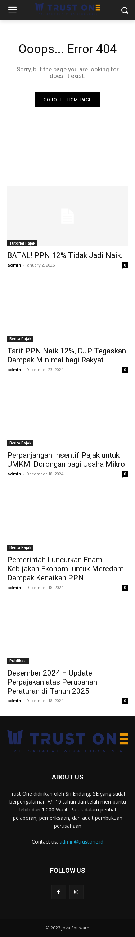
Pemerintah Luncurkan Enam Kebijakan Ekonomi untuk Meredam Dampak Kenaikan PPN (65, 568)
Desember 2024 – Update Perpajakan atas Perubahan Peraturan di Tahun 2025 (52, 682)
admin (14, 265)
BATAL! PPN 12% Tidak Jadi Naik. (65, 255)
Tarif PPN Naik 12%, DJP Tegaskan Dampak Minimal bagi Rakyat (66, 355)
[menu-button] (12, 10)
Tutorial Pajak (22, 243)
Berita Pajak (20, 338)
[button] (124, 10)
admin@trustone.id (81, 841)
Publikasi (18, 660)
